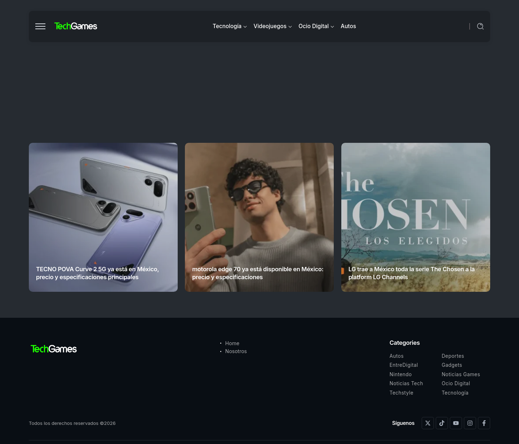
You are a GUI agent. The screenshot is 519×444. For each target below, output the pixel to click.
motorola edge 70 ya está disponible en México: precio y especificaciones (257, 272)
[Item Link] (103, 217)
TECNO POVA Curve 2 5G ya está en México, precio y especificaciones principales (97, 272)
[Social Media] (428, 423)
